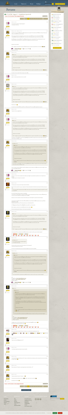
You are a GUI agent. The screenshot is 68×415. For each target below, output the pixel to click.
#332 (47, 237)
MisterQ (7, 55)
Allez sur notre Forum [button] (57, 47)
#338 (47, 356)
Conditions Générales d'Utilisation (28, 401)
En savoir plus (49, 412)
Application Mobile (17, 405)
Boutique (39, 4)
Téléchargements (17, 402)
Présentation (6, 398)
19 (32, 18)
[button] (46, 2)
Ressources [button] (24, 4)
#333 (47, 250)
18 (30, 18)
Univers (5, 400)
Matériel (5, 402)
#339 (47, 365)
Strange (7, 341)
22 (38, 18)
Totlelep (7, 87)
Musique (15, 401)
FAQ (14, 398)
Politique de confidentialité (27, 403)
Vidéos (15, 400)
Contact (26, 404)
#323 (47, 52)
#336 (47, 338)
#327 (47, 118)
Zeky (8, 241)
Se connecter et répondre (26, 390)
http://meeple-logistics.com (20, 279)
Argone (8, 186)
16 (26, 18)
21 (36, 18)
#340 (47, 374)
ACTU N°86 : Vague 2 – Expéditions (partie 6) (18, 14)
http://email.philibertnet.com (21, 278)
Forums (31, 4)
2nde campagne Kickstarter (19, 16)
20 (34, 18)
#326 (47, 109)
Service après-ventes (28, 406)
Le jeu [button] (16, 4)
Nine (7, 34)
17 (28, 18)
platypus (7, 25)
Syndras (7, 332)
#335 (47, 329)
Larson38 (7, 112)
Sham (8, 368)
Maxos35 (7, 359)
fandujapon (8, 377)
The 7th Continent (11, 16)
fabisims (13, 253)
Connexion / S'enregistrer (60, 3)
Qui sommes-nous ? (28, 398)
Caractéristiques (7, 401)
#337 (47, 347)
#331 (47, 211)
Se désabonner (52, 400)
